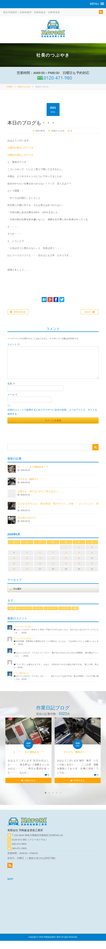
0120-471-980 (19, 839)
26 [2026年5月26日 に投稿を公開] (27, 569)
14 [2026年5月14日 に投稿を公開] (53, 558)
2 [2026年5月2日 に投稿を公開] (78, 547)
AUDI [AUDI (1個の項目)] (11, 608)
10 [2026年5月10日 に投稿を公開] (92, 553)
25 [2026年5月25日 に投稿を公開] (14, 569)
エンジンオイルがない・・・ (26, 626)
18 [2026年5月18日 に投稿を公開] (14, 563)
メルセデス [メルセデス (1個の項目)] (65, 608)
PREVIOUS (20, 312)
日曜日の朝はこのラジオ (20, 154)
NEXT (88, 312)
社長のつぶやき (24, 87)
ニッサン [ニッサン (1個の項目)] (38, 608)
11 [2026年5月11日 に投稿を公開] (14, 558)
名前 (11, 383)
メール (12, 394)
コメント (13, 344)
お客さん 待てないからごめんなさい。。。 (41, 491)
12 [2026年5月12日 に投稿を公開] (27, 558)
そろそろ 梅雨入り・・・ (32, 479)
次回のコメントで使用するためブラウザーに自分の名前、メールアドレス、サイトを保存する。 (52, 411)
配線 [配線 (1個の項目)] (75, 608)
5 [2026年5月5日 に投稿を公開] (27, 553)
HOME (9, 87)
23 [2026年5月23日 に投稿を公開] (79, 563)
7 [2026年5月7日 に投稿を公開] (52, 553)
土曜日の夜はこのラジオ (20, 147)
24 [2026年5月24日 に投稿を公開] (92, 563)
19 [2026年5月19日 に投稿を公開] (27, 563)
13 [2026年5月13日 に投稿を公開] (40, 558)
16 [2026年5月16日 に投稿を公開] (79, 558)
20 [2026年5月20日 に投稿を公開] (40, 563)
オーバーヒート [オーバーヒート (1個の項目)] (23, 608)
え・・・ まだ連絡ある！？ (33, 466)
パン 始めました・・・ (24, 673)
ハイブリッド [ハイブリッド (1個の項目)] (51, 608)
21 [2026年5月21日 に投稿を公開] (53, 563)
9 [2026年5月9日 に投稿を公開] (78, 553)
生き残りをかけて (27, 517)
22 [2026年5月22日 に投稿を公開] (66, 563)
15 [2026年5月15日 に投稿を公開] (66, 558)
